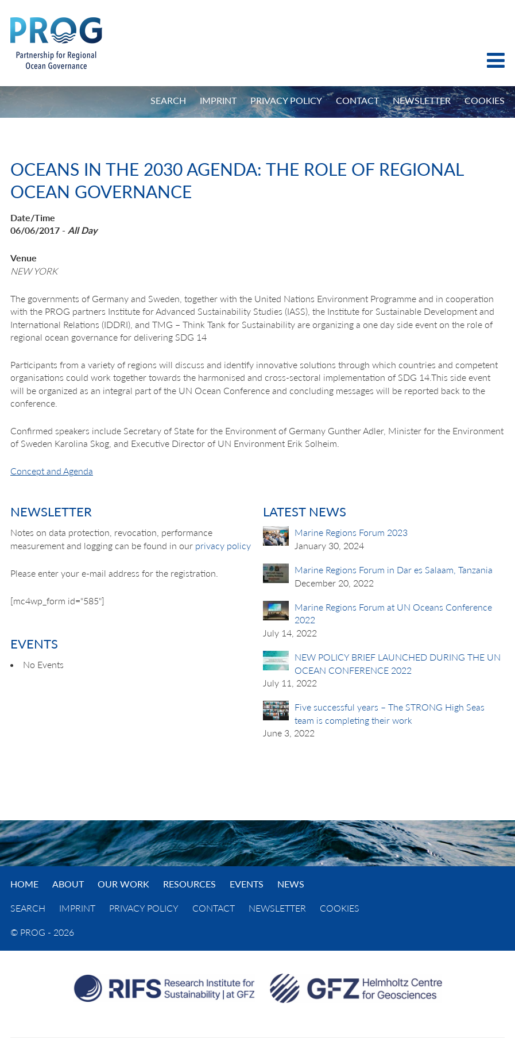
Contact (357, 100)
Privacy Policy (286, 100)
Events (247, 883)
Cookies (484, 100)
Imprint (218, 100)
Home (24, 883)
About (68, 883)
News (290, 883)
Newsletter (422, 100)
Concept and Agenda (51, 470)
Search (168, 100)
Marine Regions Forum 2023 (351, 532)
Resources (189, 883)
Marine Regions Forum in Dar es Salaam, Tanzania (394, 569)
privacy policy (223, 545)
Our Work (123, 883)
